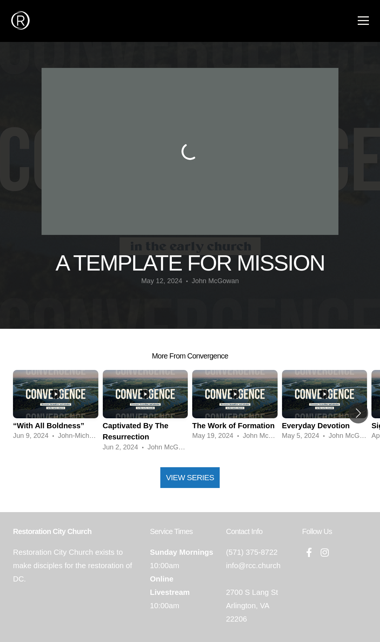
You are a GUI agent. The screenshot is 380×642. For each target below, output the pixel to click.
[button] (358, 413)
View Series (190, 477)
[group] (55, 407)
